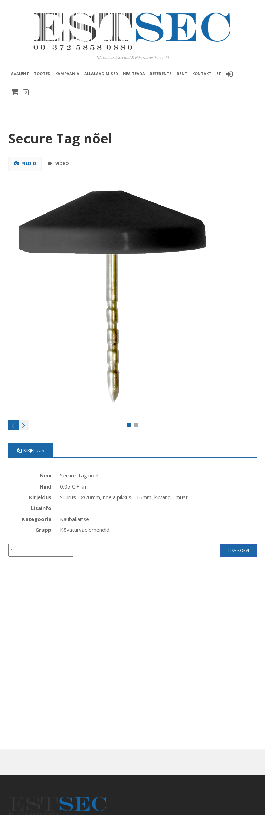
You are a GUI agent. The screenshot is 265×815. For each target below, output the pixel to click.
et (218, 73)
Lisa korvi (238, 550)
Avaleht (20, 73)
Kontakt (202, 73)
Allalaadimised (101, 73)
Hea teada (134, 73)
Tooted (42, 73)
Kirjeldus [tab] (31, 450)
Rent (182, 73)
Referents (161, 73)
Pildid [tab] (25, 163)
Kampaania (67, 73)
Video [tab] (58, 163)
